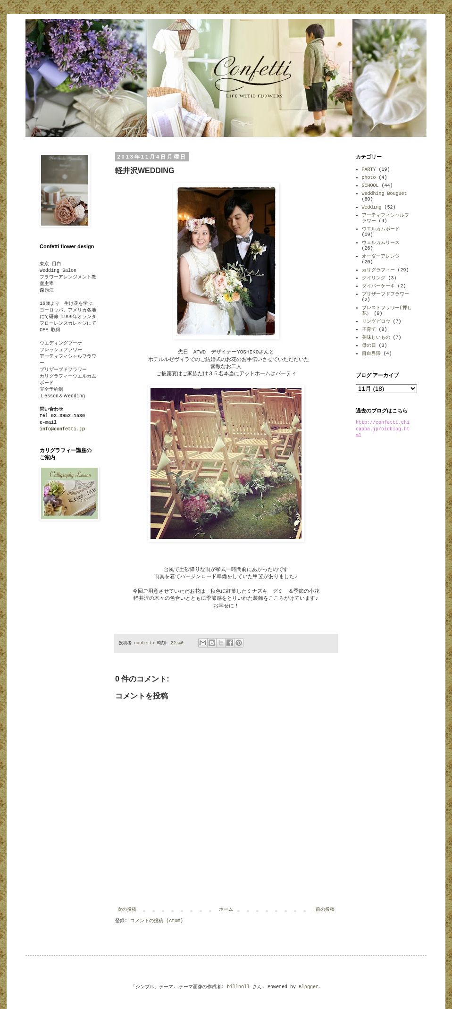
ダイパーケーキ (378, 286)
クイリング (373, 278)
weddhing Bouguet (384, 193)
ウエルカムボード (381, 229)
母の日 (369, 345)
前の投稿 (325, 909)
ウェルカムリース (381, 242)
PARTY (369, 169)
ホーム (226, 909)
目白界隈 (371, 353)
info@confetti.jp (62, 429)
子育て (369, 329)
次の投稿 (126, 909)
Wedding (372, 207)
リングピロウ (376, 321)
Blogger (308, 987)
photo (369, 177)
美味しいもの (376, 337)
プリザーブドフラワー (385, 294)
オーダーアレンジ (381, 256)
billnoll (238, 987)
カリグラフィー (378, 270)
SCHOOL (370, 185)
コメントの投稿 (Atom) (156, 921)
